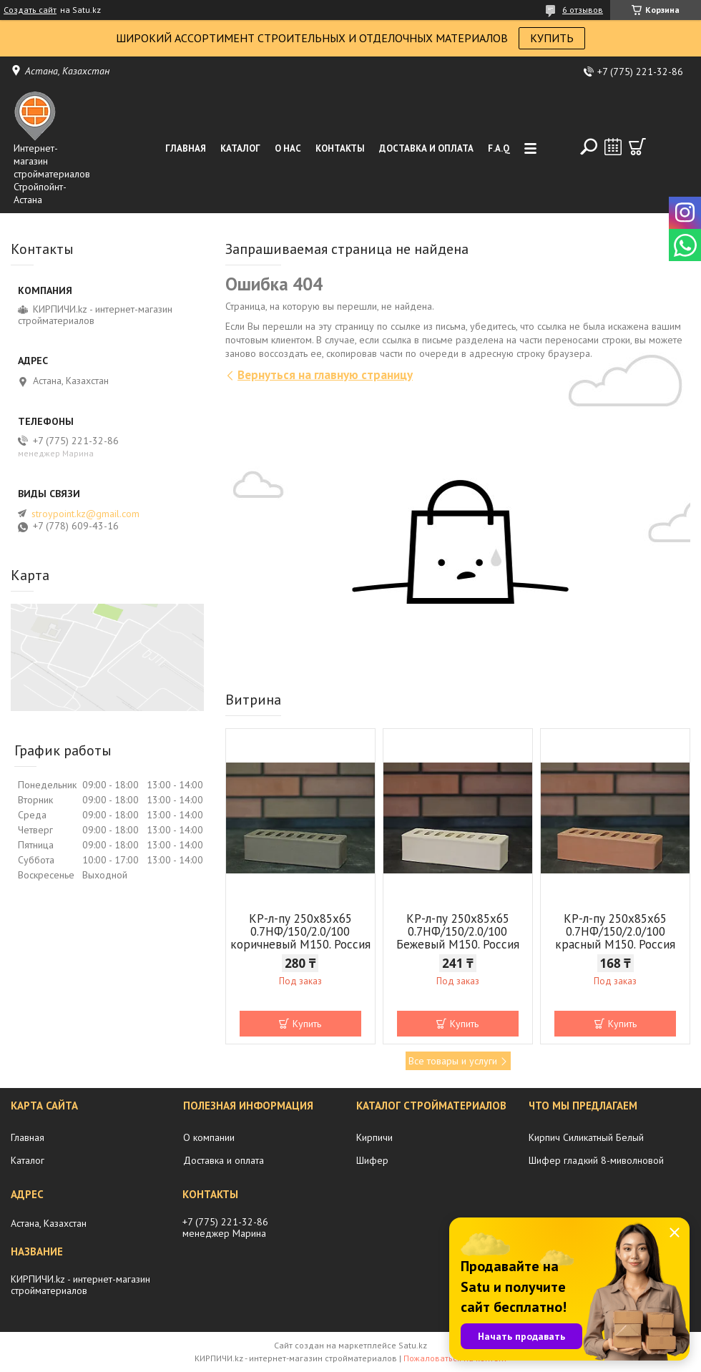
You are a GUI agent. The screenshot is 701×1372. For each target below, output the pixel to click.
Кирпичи (374, 1137)
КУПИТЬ (552, 38)
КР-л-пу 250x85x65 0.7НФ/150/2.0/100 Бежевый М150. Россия (457, 931)
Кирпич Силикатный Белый (586, 1137)
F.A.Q (499, 148)
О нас (288, 148)
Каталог (240, 148)
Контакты (340, 148)
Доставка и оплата (426, 148)
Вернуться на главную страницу (325, 375)
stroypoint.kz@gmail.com (85, 513)
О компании (209, 1137)
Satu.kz (412, 1345)
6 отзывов (582, 9)
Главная (185, 148)
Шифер (372, 1160)
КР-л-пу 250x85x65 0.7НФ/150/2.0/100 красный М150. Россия (615, 931)
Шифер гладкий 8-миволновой (596, 1160)
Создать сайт (30, 10)
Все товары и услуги (452, 1060)
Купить (307, 1023)
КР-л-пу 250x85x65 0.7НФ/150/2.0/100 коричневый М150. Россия (300, 931)
